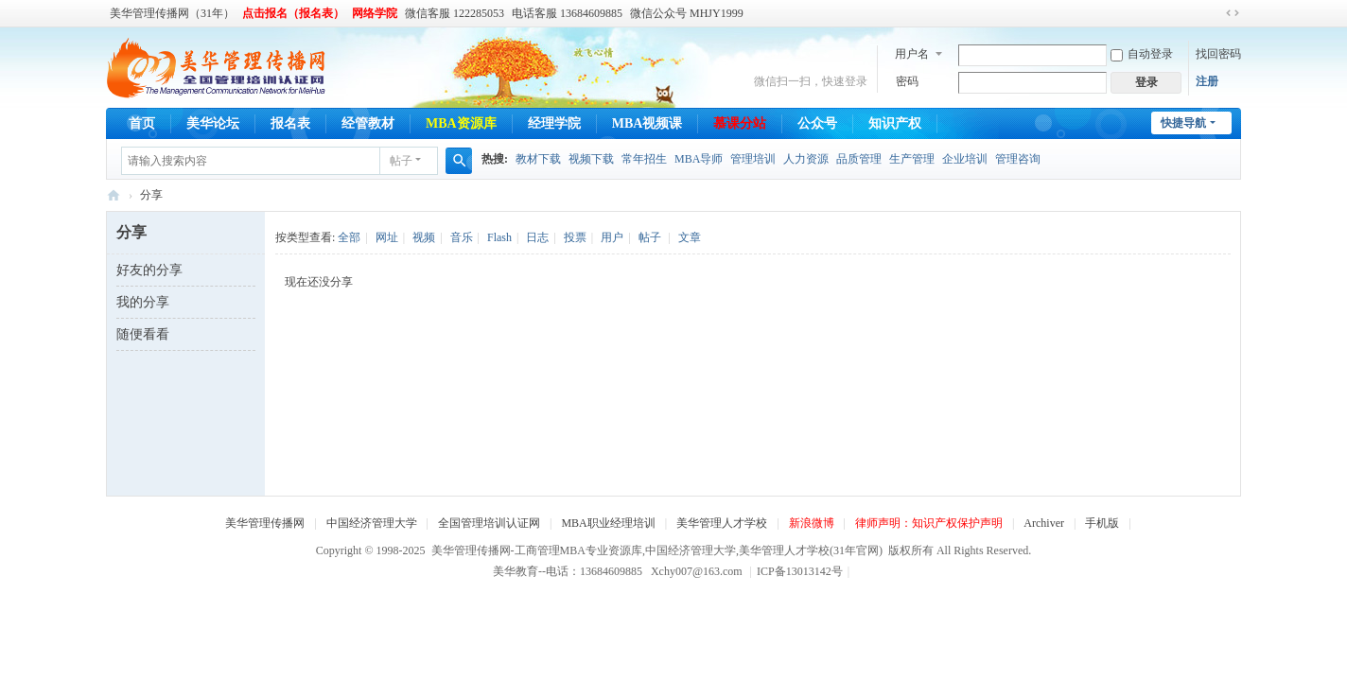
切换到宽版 (1232, 13)
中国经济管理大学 (371, 523)
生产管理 (912, 159)
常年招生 (644, 159)
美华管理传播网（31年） (172, 13)
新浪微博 (811, 523)
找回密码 (1218, 54)
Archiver (1043, 523)
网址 (387, 237)
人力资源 (806, 159)
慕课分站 (739, 123)
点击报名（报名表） (293, 13)
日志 (537, 237)
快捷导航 (1183, 123)
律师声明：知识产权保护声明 (929, 523)
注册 (1207, 81)
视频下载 (591, 159)
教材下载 (538, 159)
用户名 (912, 54)
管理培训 (753, 159)
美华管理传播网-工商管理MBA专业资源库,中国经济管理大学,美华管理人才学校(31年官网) (113, 195)
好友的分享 (149, 270)
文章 (689, 237)
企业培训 (965, 159)
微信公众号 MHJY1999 (686, 13)
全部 (349, 237)
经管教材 (367, 123)
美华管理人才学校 (721, 523)
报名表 (290, 123)
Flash (499, 237)
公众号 (817, 123)
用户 (612, 237)
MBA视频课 (647, 123)
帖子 (401, 160)
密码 (907, 81)
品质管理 (859, 159)
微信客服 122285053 (454, 13)
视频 (423, 237)
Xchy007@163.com (697, 571)
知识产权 (894, 123)
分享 (151, 194)
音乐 (461, 237)
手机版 (1102, 523)
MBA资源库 (461, 123)
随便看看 (142, 334)
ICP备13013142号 (803, 571)
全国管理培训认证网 (489, 523)
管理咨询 (1018, 159)
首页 (142, 123)
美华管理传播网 (265, 523)
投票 (575, 237)
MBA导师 (698, 159)
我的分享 (142, 302)
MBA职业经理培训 (608, 523)
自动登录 (1142, 54)
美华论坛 (212, 123)
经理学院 (554, 123)
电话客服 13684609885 (567, 13)
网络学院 (374, 13)
